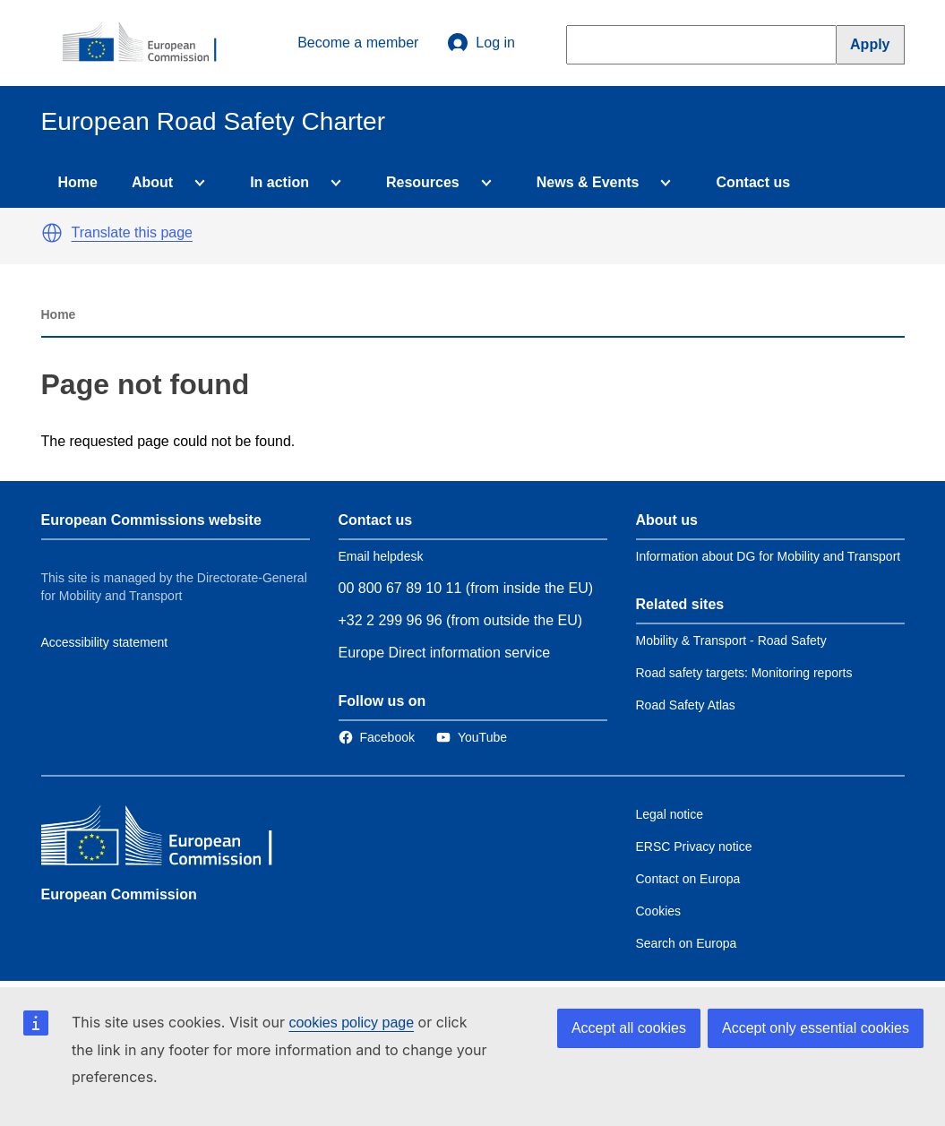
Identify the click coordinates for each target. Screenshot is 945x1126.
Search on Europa (686, 943)
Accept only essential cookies (815, 1028)
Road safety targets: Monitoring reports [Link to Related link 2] (744, 673)
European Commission (119, 894)
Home (78, 182)
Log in (481, 43)
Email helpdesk (381, 556)
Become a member (357, 42)
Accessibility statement (104, 642)
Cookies (659, 911)
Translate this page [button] (132, 232)
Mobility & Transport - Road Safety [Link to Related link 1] (731, 640)
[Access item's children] (196, 183)
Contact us (753, 182)
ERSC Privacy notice (694, 846)
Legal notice (670, 814)
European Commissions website (151, 520)
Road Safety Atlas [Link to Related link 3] (685, 705)
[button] (52, 233)
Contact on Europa (688, 879)
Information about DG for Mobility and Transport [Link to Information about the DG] (768, 556)
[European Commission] (149, 42)
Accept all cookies (628, 1028)
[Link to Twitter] (471, 737)
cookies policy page (351, 1022)
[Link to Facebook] (377, 737)
